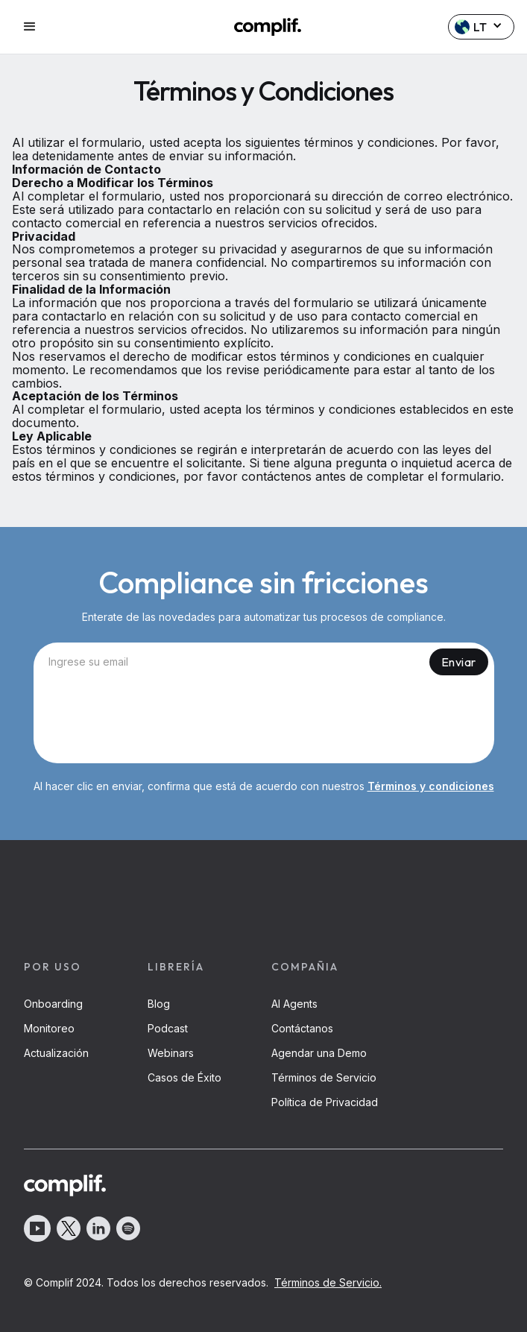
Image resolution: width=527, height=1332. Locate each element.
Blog (159, 1003)
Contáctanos (302, 1028)
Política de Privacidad (324, 1102)
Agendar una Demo (319, 1053)
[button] (46, 27)
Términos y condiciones (430, 786)
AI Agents (294, 1003)
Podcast (168, 1028)
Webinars (171, 1053)
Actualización (56, 1053)
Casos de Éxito (184, 1077)
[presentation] (264, 722)
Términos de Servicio (323, 1077)
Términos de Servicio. (328, 1282)
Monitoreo (49, 1028)
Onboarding (53, 1003)
